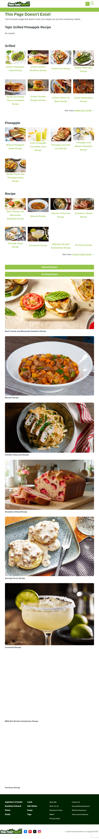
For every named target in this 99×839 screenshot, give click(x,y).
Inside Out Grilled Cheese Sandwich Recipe (15, 100)
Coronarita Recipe (38, 245)
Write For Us (54, 806)
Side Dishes (32, 806)
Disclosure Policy (56, 810)
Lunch (29, 802)
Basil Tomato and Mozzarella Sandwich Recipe (15, 215)
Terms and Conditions (80, 814)
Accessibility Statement (81, 806)
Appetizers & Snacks (13, 802)
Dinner (7, 810)
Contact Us (76, 802)
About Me (53, 802)
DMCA (52, 814)
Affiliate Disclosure (79, 810)
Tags (29, 814)
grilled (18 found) (82, 110)
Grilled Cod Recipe (60, 68)
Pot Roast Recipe (83, 245)
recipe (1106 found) (81, 254)
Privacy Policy (55, 818)
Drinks (7, 814)
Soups (29, 810)
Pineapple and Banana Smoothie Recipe (83, 146)
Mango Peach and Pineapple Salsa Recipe (15, 178)
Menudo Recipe (38, 216)
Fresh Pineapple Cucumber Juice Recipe (38, 147)
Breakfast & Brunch (13, 806)
